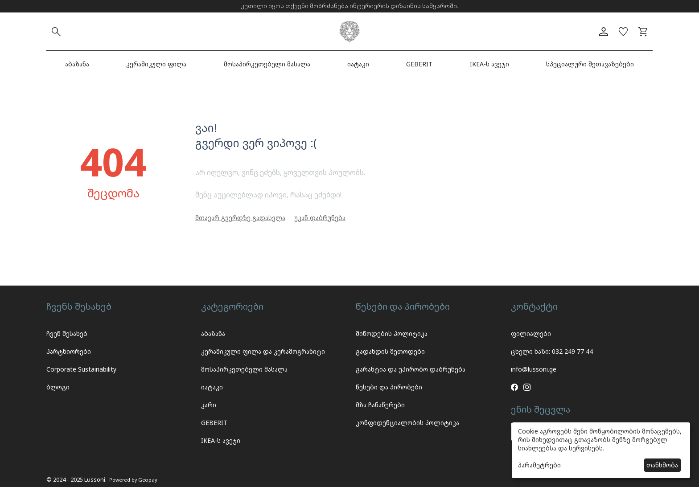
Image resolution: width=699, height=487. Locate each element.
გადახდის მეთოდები (390, 351)
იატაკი (358, 64)
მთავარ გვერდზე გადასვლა (240, 217)
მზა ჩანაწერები (380, 405)
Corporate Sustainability (81, 369)
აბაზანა (77, 64)
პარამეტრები (539, 465)
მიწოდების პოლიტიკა (392, 333)
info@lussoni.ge (533, 369)
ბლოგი (58, 387)
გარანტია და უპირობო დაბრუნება (410, 369)
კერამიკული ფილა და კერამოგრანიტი (263, 351)
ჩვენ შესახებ (66, 333)
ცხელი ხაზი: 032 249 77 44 (552, 351)
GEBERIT (419, 64)
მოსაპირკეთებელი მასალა (267, 64)
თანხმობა (662, 465)
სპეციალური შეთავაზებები (590, 64)
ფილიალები (531, 333)
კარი (208, 405)
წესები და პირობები (389, 387)
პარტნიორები (68, 351)
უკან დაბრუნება (319, 217)
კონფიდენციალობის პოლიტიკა (407, 422)
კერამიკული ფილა (156, 64)
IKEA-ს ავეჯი (489, 64)
